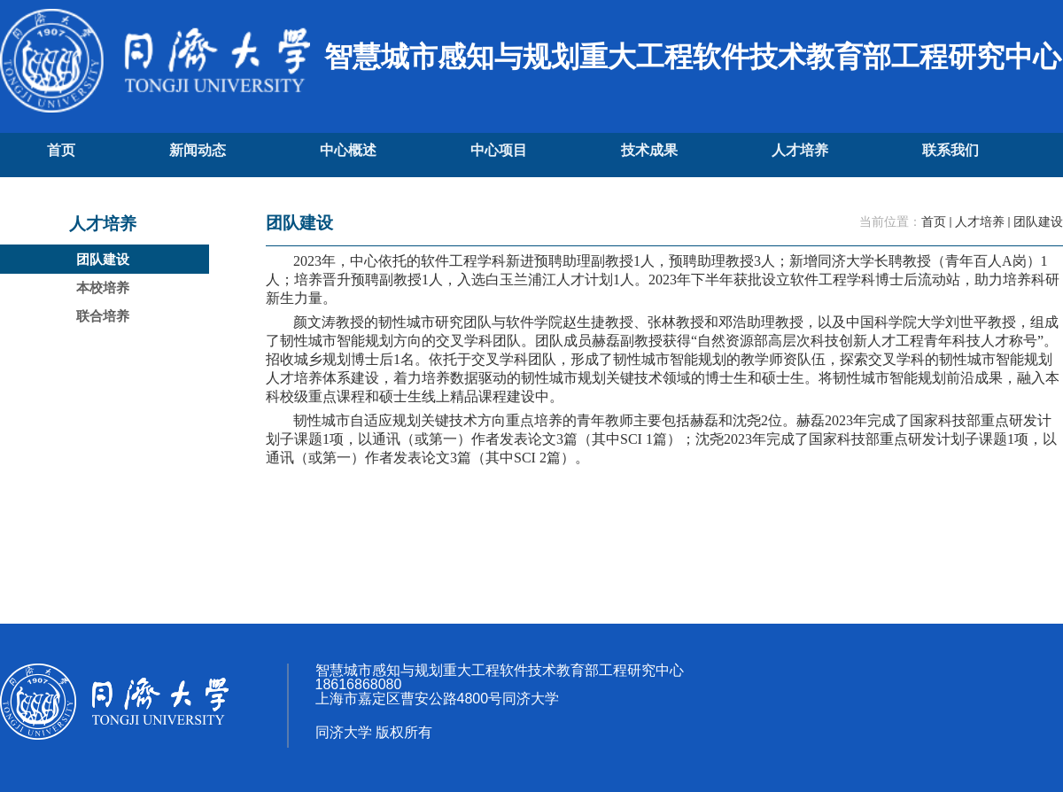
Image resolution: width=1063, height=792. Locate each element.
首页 (933, 222)
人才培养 (980, 222)
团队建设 (1038, 222)
